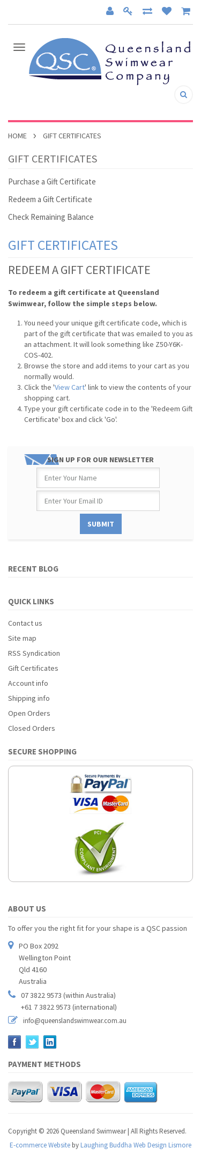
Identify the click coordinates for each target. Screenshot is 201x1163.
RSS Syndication (34, 653)
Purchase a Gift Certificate (52, 181)
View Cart (70, 387)
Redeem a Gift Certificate (50, 199)
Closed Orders (31, 728)
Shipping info (29, 698)
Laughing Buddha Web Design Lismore (135, 1145)
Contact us (25, 623)
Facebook (14, 1042)
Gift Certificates (33, 668)
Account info (28, 683)
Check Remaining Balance (51, 217)
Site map (22, 638)
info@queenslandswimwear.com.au (74, 1020)
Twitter (32, 1042)
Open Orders (29, 713)
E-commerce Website (40, 1145)
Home (17, 135)
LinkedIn (50, 1042)
